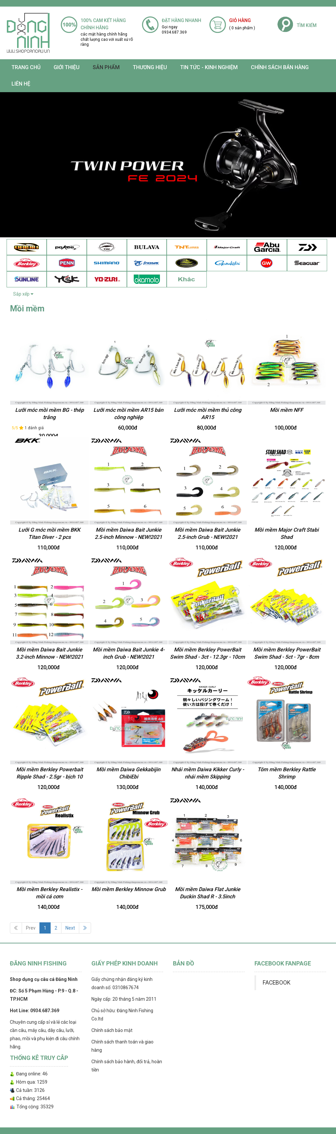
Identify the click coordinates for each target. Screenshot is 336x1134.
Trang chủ (26, 67)
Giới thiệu (67, 67)
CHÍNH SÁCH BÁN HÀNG (280, 67)
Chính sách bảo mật (111, 1030)
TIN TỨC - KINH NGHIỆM (209, 67)
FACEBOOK (276, 982)
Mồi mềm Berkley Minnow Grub (128, 889)
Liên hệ (21, 84)
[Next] (85, 928)
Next (70, 928)
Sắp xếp (23, 294)
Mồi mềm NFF (286, 410)
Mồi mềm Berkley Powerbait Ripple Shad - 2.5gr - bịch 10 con (49, 776)
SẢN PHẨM (106, 67)
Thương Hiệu (150, 67)
